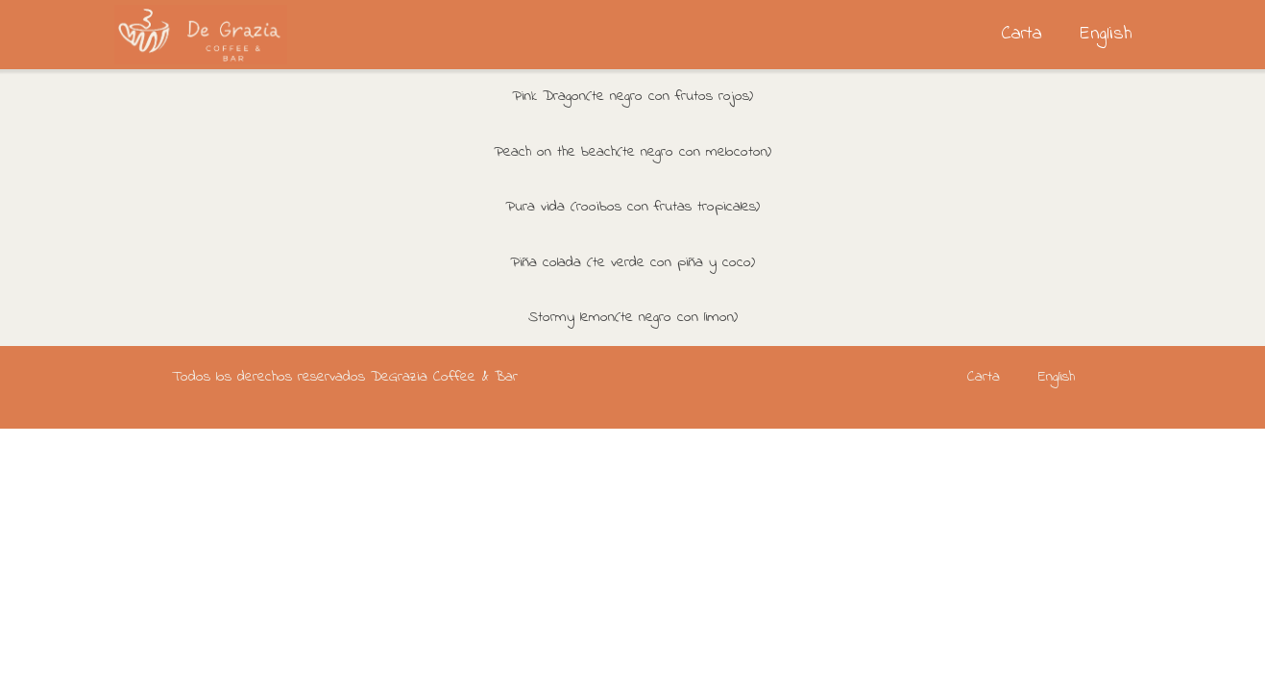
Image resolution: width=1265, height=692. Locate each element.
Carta (1022, 34)
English (1106, 34)
